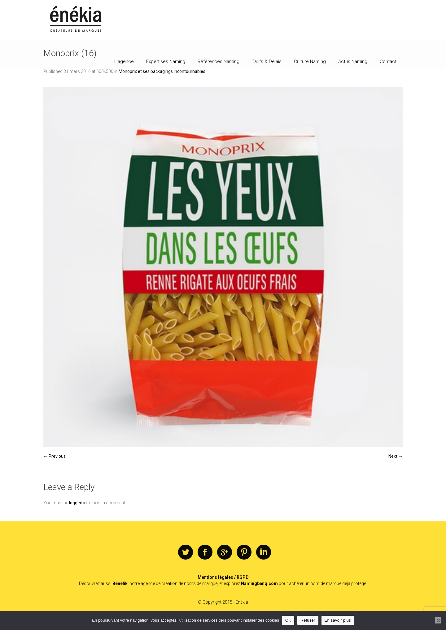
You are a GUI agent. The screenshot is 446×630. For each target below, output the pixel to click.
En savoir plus (338, 620)
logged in (78, 502)
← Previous (54, 456)
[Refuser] (438, 620)
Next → (395, 456)
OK (288, 620)
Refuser (307, 620)
